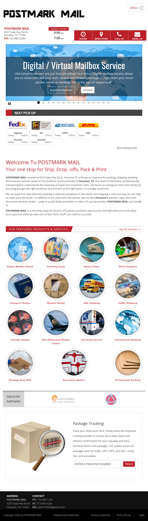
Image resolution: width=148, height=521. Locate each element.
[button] (74, 133)
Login (142, 515)
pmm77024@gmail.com (51, 507)
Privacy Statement (101, 515)
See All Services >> (130, 229)
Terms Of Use (123, 515)
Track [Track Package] (129, 464)
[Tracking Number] (98, 464)
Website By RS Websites (66, 515)
